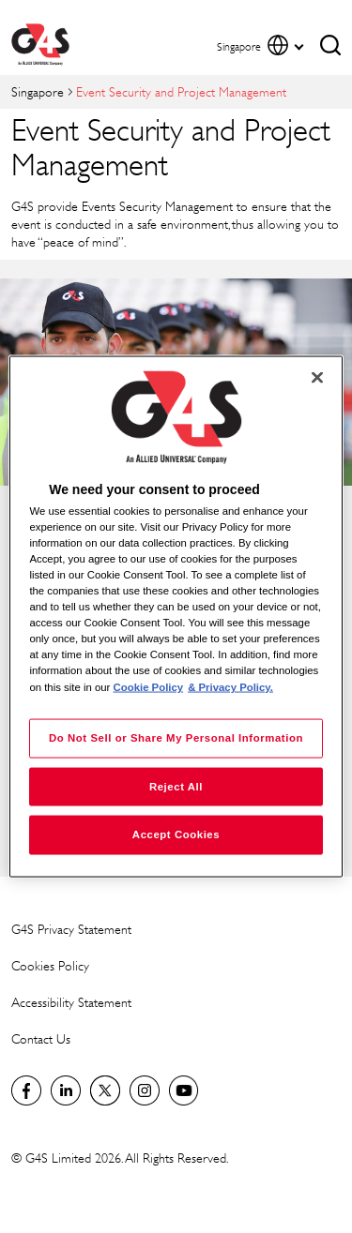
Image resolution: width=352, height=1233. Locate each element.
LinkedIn (66, 1090)
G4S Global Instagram (145, 1090)
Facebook (26, 1090)
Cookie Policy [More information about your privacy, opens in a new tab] (149, 686)
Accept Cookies (176, 834)
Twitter (105, 1090)
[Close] (317, 377)
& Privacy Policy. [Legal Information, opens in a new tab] (230, 686)
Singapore (37, 91)
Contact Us (40, 1038)
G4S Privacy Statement (71, 929)
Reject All (176, 785)
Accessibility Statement (71, 1002)
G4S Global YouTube (184, 1090)
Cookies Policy (50, 965)
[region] (175, 616)
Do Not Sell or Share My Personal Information (176, 737)
